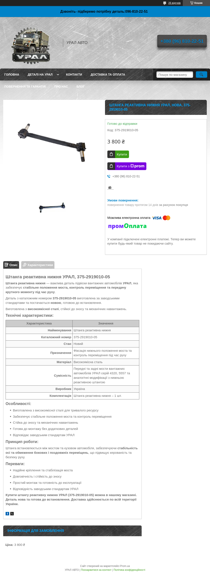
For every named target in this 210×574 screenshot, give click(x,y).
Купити (122, 154)
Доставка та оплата (108, 74)
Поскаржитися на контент (96, 569)
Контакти (74, 74)
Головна (11, 74)
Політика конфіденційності (129, 569)
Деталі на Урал (40, 74)
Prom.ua (125, 566)
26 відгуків (174, 3)
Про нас (61, 86)
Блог (80, 86)
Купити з (130, 166)
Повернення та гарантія (25, 86)
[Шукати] (201, 74)
